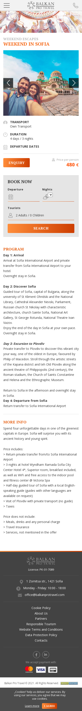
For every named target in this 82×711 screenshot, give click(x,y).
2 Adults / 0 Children (30, 215)
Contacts (41, 640)
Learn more (32, 706)
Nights (47, 189)
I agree (49, 706)
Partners (41, 618)
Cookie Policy (41, 608)
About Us (41, 613)
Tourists (14, 208)
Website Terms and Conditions (41, 629)
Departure (15, 189)
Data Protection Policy (41, 635)
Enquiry (16, 162)
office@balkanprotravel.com (45, 595)
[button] (74, 83)
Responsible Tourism (41, 624)
